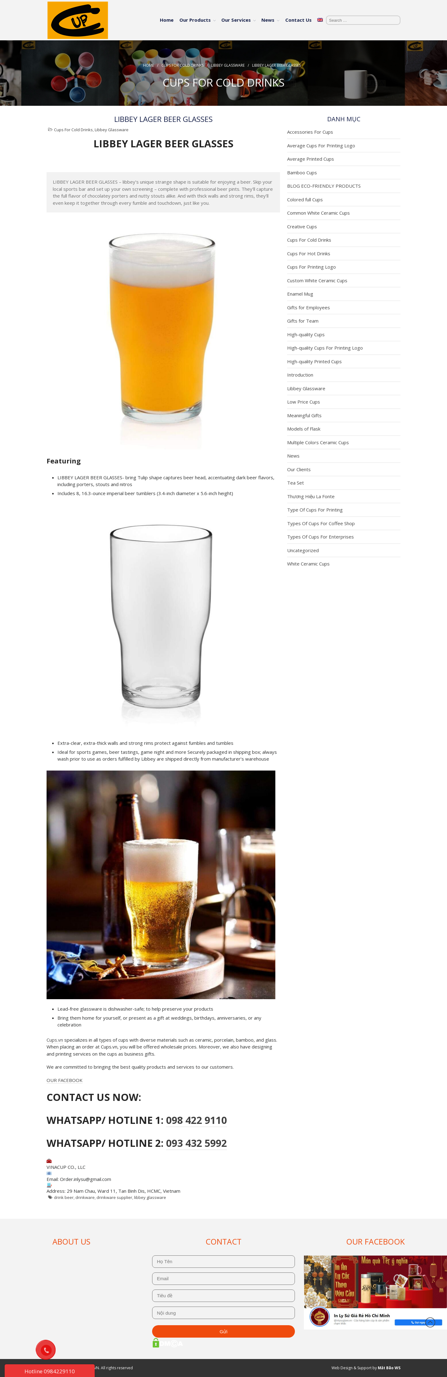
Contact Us (298, 20)
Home (167, 20)
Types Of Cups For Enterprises (320, 537)
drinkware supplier (114, 1197)
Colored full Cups (305, 199)
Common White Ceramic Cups (318, 213)
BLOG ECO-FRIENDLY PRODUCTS (324, 186)
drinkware (85, 1197)
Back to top (430, 1322)
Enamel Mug (300, 294)
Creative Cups (302, 226)
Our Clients (299, 469)
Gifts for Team (302, 321)
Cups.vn (55, 1040)
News (267, 20)
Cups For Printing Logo (311, 267)
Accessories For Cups (310, 132)
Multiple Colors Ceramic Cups (318, 442)
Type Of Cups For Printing (315, 510)
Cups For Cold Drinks (182, 65)
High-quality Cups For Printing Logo (325, 348)
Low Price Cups (303, 402)
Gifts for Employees (308, 307)
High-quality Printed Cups (314, 361)
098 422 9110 (196, 1120)
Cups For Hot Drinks (308, 253)
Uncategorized (303, 550)
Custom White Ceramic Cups (317, 280)
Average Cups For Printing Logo (321, 145)
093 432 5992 (196, 1143)
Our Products (195, 20)
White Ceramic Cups (308, 564)
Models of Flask (303, 429)
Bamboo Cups (302, 172)
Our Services (236, 20)
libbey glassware (150, 1197)
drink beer (64, 1197)
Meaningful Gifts (304, 415)
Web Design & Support (352, 1367)
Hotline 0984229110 (50, 1371)
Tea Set (295, 483)
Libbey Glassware (228, 65)
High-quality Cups (306, 334)
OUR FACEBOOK (65, 1080)
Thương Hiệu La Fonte (311, 496)
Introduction (300, 375)
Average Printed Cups (310, 159)
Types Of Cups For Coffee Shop (321, 523)
